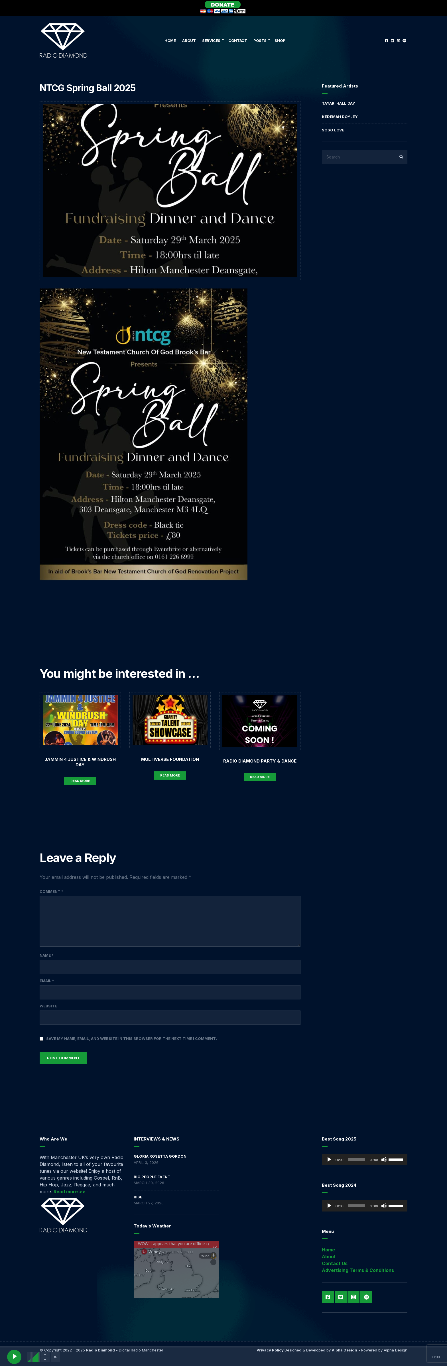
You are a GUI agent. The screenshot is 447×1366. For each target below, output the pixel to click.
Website (48, 1006)
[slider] (356, 1159)
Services (211, 40)
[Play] (329, 1159)
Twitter (392, 40)
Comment (51, 891)
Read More (80, 781)
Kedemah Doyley (340, 116)
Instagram (398, 40)
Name (47, 955)
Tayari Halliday (338, 103)
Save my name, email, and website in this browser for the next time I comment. (131, 1038)
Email (47, 980)
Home (170, 40)
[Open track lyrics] (55, 1357)
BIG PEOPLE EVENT (152, 1176)
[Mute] (384, 1159)
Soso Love (333, 130)
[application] (364, 1159)
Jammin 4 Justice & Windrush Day (80, 762)
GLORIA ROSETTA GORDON (160, 1156)
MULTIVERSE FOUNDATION (170, 759)
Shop (280, 40)
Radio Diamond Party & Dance (259, 761)
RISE (138, 1197)
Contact (237, 40)
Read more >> (69, 1191)
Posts (260, 40)
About (189, 40)
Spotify (404, 40)
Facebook (386, 40)
